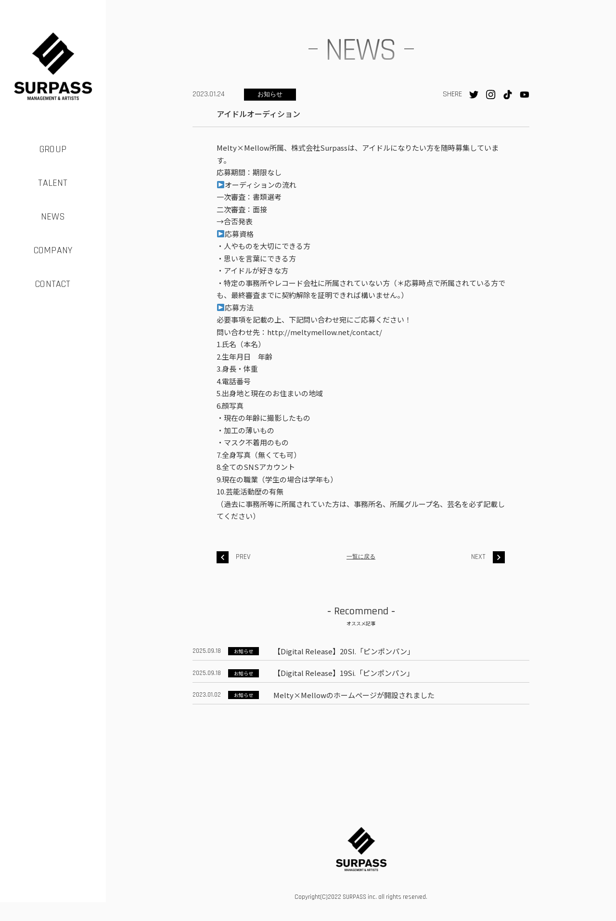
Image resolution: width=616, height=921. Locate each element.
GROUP (52, 149)
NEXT (488, 557)
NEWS (53, 216)
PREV (234, 557)
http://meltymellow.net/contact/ (324, 332)
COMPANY (53, 250)
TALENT (52, 183)
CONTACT (52, 284)
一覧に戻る (360, 556)
